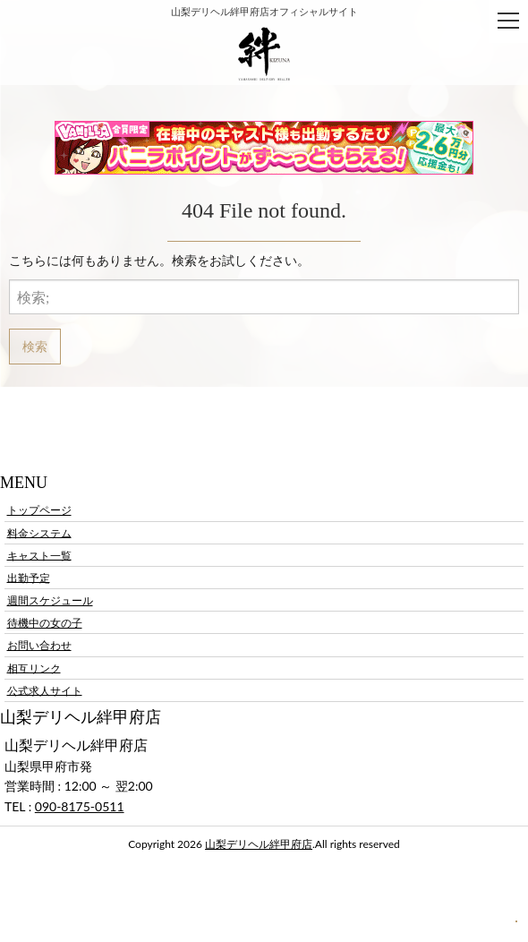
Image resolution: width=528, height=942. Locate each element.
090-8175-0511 (79, 806)
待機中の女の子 (44, 622)
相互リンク (34, 667)
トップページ (39, 510)
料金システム (39, 532)
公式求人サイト (44, 690)
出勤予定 (28, 577)
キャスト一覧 (39, 554)
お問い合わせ (39, 645)
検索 (34, 346)
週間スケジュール (50, 600)
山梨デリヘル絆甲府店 (258, 844)
